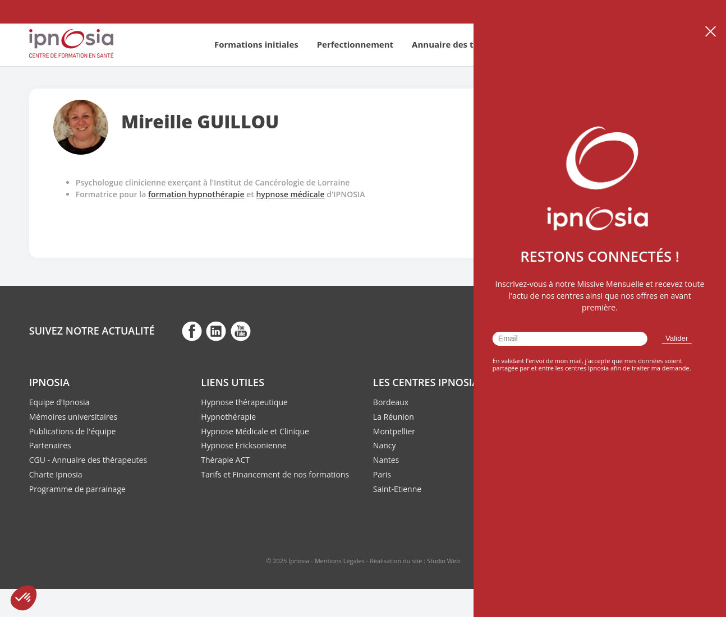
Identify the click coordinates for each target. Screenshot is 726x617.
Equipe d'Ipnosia (59, 402)
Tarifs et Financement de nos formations (275, 474)
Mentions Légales (340, 560)
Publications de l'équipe (72, 431)
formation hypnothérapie (196, 194)
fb (192, 330)
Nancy (384, 445)
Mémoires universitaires (73, 416)
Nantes (386, 459)
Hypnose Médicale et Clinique (255, 431)
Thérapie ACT (225, 459)
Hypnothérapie (228, 416)
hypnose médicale (290, 194)
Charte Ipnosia (55, 474)
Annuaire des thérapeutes (466, 44)
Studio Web (443, 560)
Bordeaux (390, 402)
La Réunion (393, 416)
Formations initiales (256, 44)
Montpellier (394, 431)
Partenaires (50, 445)
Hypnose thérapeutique (244, 402)
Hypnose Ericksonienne (243, 445)
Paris (382, 474)
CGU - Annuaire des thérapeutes (88, 459)
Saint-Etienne (397, 489)
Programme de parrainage (77, 489)
